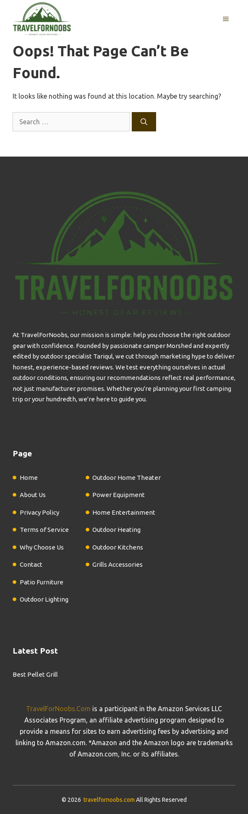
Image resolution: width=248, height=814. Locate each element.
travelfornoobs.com (109, 799)
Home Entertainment (123, 512)
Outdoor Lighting (44, 599)
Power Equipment (118, 494)
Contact (31, 564)
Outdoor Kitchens (117, 547)
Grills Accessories (117, 564)
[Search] (144, 121)
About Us (33, 494)
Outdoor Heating (116, 529)
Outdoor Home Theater (126, 477)
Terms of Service (44, 529)
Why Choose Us (42, 547)
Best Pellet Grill (35, 674)
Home (29, 477)
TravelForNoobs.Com (58, 708)
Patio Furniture (41, 582)
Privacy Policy (39, 512)
